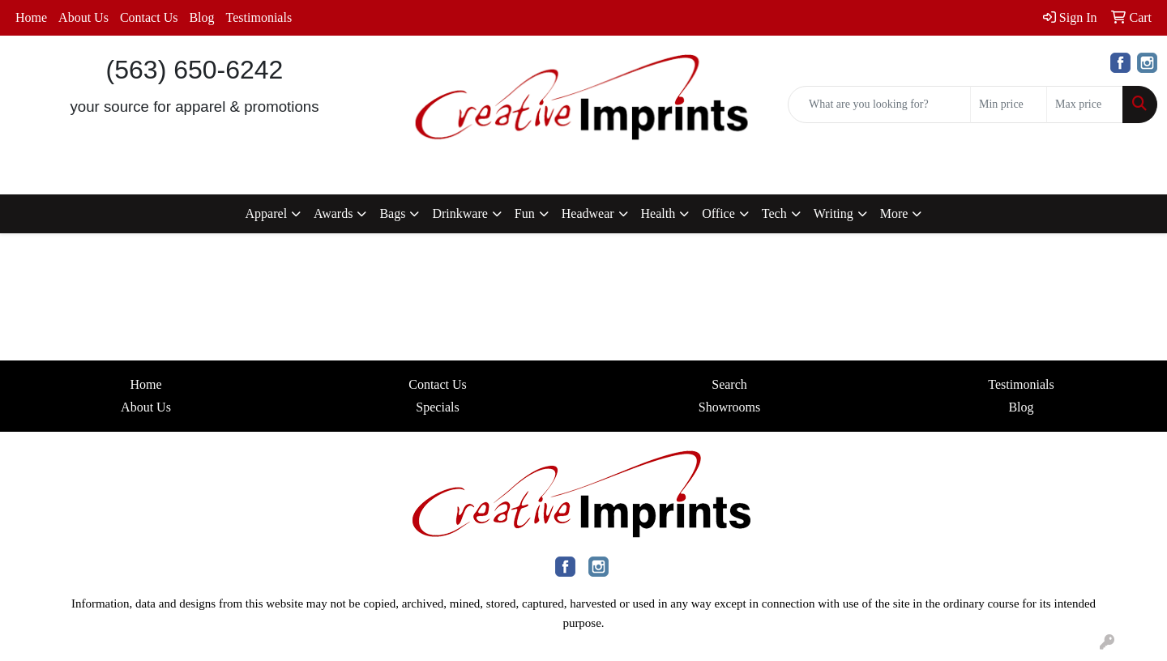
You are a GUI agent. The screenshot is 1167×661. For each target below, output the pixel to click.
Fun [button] (525, 213)
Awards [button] (333, 213)
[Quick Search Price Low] (1008, 104)
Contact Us (149, 17)
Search (729, 384)
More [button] (894, 213)
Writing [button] (833, 213)
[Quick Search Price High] (1084, 104)
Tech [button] (774, 213)
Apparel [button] (267, 213)
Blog (201, 17)
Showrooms (729, 407)
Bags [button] (392, 213)
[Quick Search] (879, 104)
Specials (437, 407)
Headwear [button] (588, 213)
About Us (83, 17)
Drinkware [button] (459, 213)
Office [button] (718, 213)
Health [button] (658, 213)
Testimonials (259, 17)
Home (31, 17)
